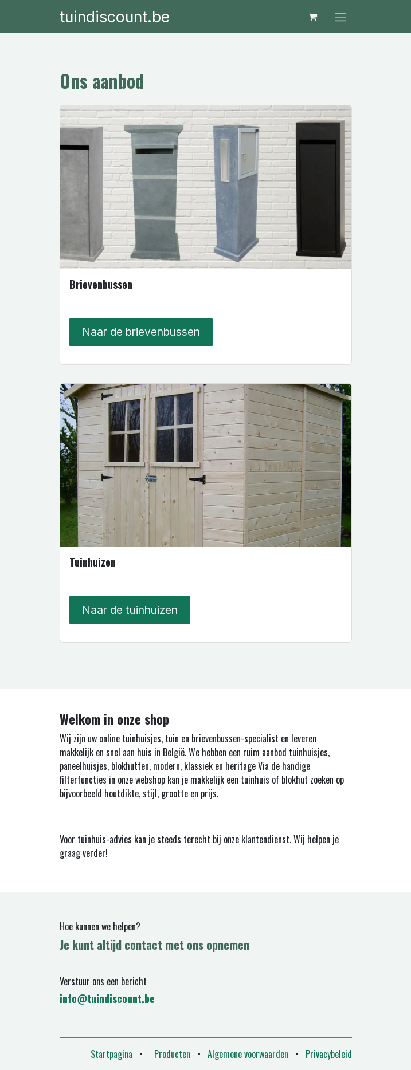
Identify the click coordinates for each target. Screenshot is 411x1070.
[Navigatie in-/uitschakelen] (340, 17)
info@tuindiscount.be (107, 998)
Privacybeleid (329, 1054)
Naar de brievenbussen (141, 332)
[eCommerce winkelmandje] (313, 16)
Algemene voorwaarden (248, 1054)
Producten (172, 1054)
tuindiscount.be (115, 16)
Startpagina (111, 1054)
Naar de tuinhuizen (130, 610)
